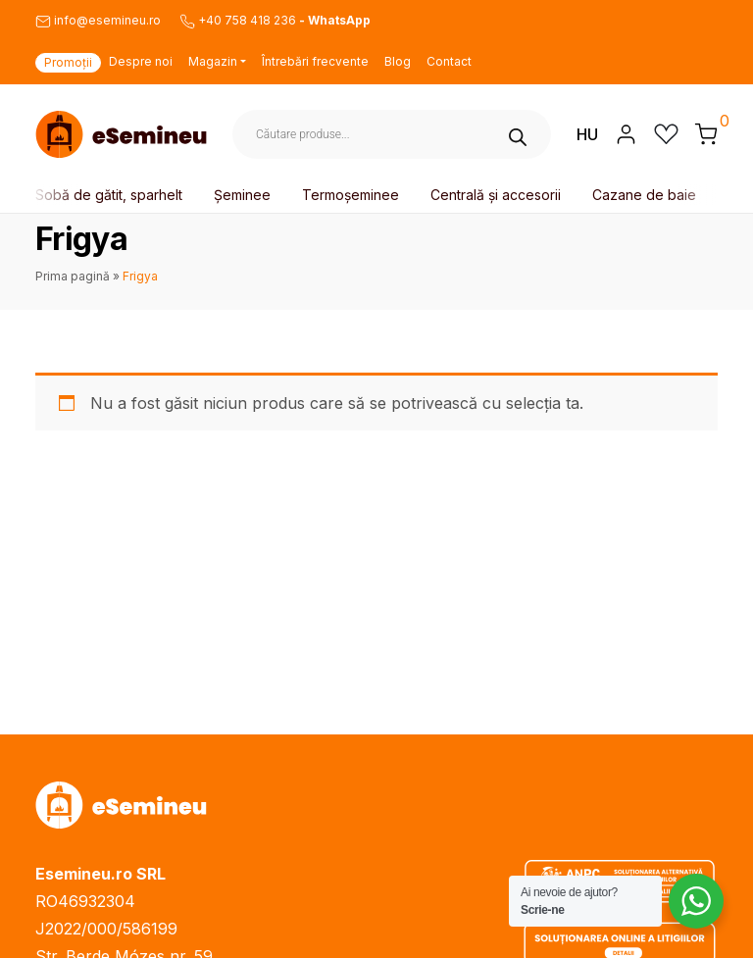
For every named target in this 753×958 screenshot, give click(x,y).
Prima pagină (72, 276)
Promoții (68, 62)
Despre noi (141, 61)
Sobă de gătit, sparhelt (110, 194)
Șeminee (244, 194)
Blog (397, 61)
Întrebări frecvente (315, 61)
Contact (449, 61)
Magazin (212, 61)
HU (587, 134)
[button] (706, 133)
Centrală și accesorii (497, 194)
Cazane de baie (646, 194)
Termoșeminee (352, 194)
